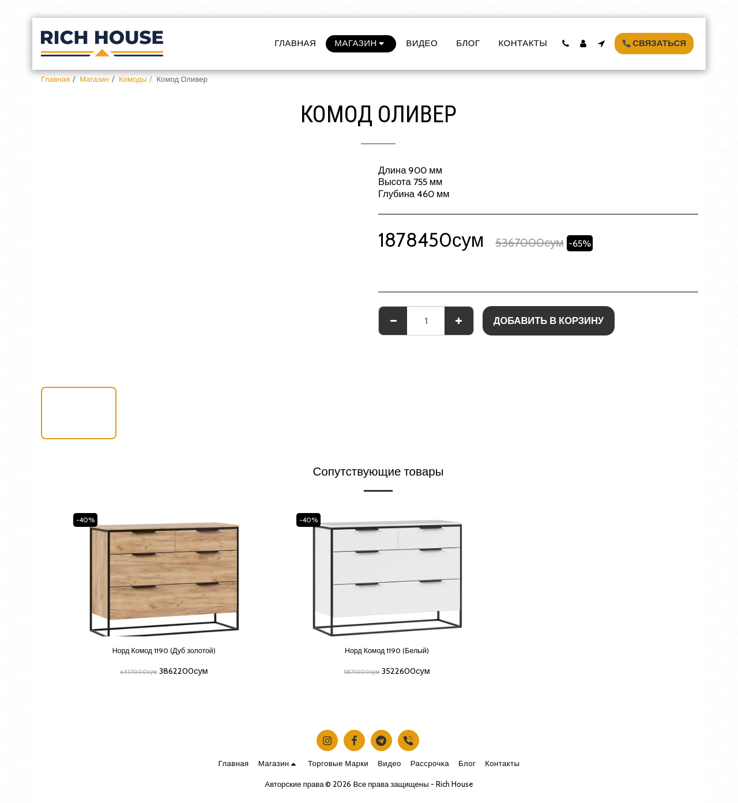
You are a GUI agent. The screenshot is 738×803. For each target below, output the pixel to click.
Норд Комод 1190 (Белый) (387, 652)
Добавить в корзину (549, 320)
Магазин (94, 79)
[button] (565, 43)
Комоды (132, 79)
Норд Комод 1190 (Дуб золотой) (163, 652)
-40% (88, 519)
